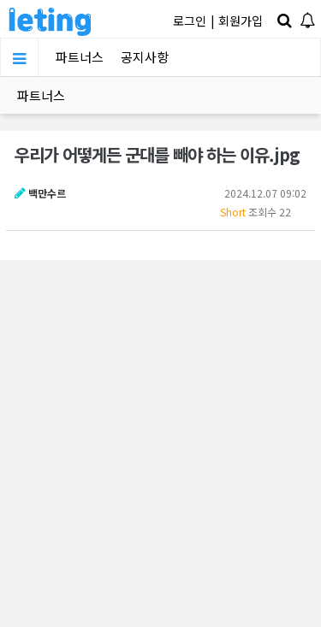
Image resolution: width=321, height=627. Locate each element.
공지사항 (145, 57)
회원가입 (240, 20)
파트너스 (80, 57)
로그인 (189, 20)
